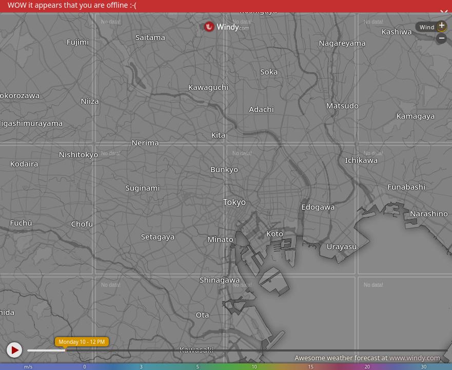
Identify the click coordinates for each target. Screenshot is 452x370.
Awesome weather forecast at (367, 357)
